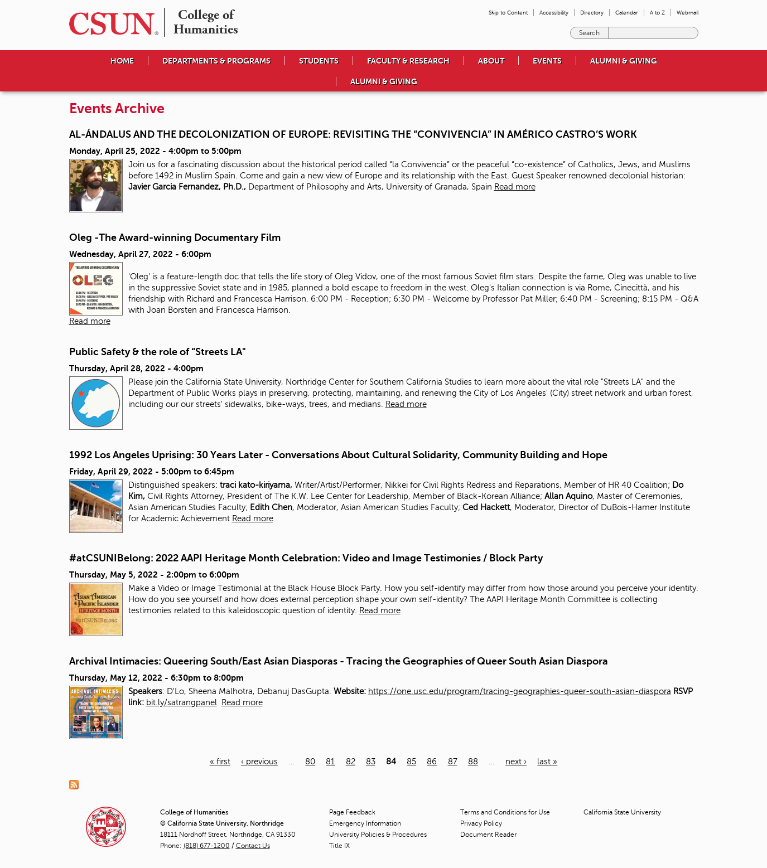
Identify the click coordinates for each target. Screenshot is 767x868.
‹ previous (259, 761)
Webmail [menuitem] (687, 12)
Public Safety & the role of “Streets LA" (157, 351)
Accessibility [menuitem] (553, 12)
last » (547, 761)
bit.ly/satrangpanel (181, 702)
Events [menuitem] (547, 60)
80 (310, 761)
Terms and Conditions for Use (505, 812)
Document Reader (488, 834)
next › (516, 761)
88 (473, 761)
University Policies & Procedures (378, 834)
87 (452, 761)
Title (339, 846)
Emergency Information (365, 823)
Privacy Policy (481, 823)
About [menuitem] (491, 60)
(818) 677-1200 (207, 846)
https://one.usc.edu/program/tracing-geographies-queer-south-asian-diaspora (519, 691)
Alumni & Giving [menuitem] (623, 60)
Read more (515, 186)
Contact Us (253, 846)
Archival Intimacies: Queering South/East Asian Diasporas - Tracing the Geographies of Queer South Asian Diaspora (338, 661)
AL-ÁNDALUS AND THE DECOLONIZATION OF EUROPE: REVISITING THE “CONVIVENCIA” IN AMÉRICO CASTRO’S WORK (353, 134)
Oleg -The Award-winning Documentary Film (175, 237)
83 (370, 761)
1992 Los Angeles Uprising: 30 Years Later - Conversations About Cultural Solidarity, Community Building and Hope (338, 454)
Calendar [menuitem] (626, 12)
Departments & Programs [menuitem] (216, 60)
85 (411, 761)
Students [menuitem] (319, 60)
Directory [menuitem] (592, 12)
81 (330, 761)
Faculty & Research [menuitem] (408, 60)
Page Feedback (352, 812)
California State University (622, 812)
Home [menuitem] (122, 60)
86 (432, 761)
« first (220, 761)
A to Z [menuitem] (657, 12)
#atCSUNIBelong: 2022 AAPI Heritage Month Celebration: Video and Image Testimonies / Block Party (306, 558)
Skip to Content (508, 12)
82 (350, 761)
